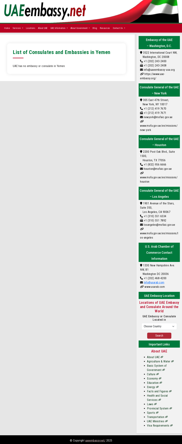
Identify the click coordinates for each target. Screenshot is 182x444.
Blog (95, 28)
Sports (153, 412)
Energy (153, 387)
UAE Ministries (157, 421)
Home (7, 28)
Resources (105, 28)
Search (159, 335)
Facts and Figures (159, 391)
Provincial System (159, 408)
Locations (30, 28)
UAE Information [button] (58, 28)
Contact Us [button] (118, 28)
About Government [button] (79, 28)
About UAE (43, 28)
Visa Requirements (160, 425)
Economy (154, 378)
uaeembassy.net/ (95, 440)
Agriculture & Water (160, 361)
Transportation (157, 417)
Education (154, 382)
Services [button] (17, 28)
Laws (152, 404)
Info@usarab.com (154, 282)
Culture (153, 374)
